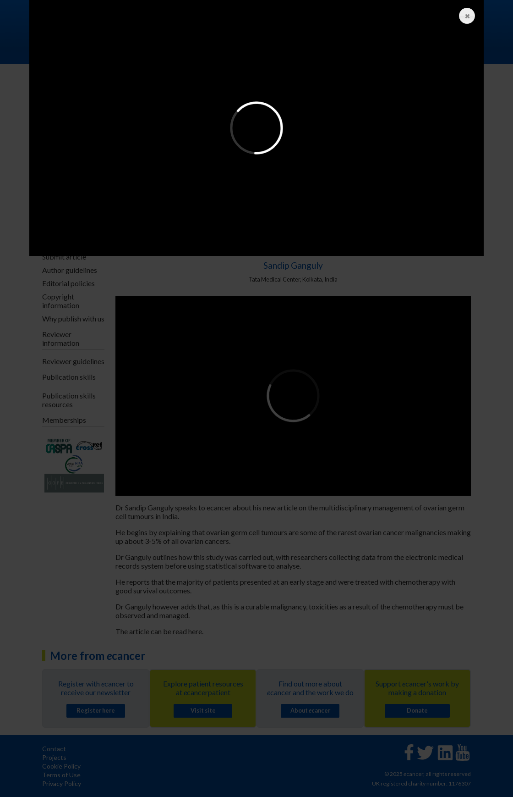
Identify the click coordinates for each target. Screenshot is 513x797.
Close (465, 16)
